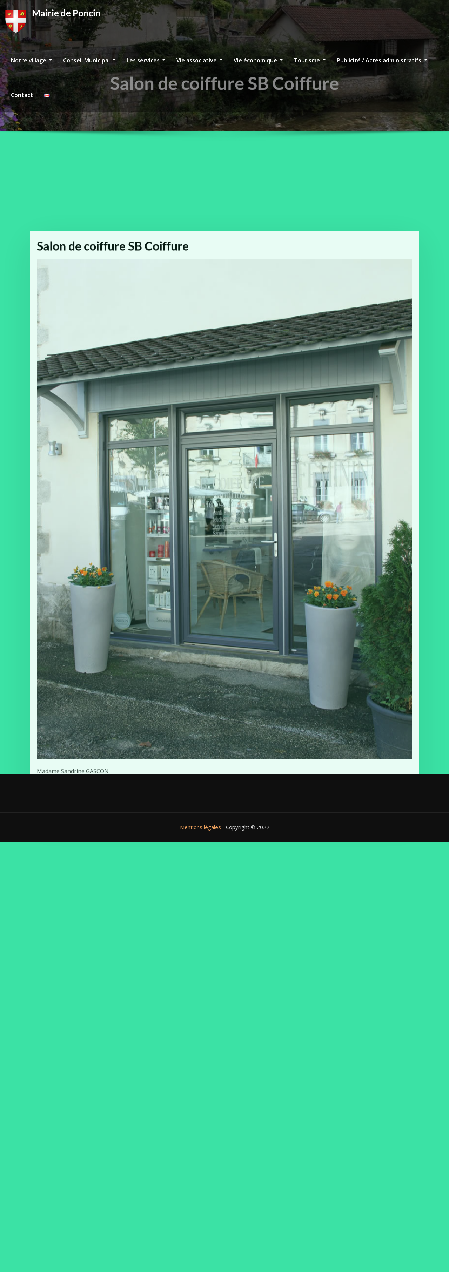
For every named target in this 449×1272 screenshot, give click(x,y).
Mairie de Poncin (66, 13)
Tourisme (310, 60)
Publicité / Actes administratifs (382, 60)
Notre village (31, 60)
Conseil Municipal (89, 60)
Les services (146, 60)
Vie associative (199, 60)
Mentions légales (200, 827)
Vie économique (258, 60)
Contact (22, 95)
